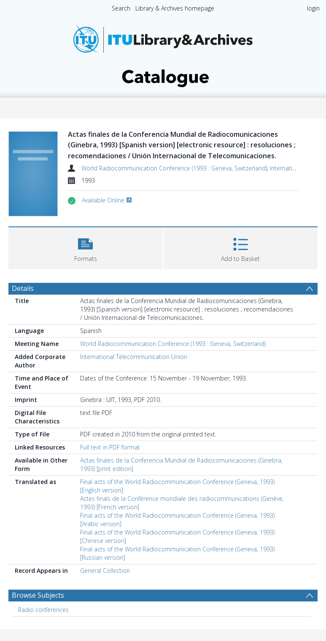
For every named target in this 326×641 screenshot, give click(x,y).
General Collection (105, 571)
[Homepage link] (163, 53)
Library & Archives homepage (174, 8)
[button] (85, 247)
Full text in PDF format (110, 447)
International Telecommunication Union (133, 357)
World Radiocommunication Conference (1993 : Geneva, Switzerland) (174, 168)
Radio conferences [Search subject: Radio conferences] (43, 610)
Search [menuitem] (121, 8)
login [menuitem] (313, 8)
